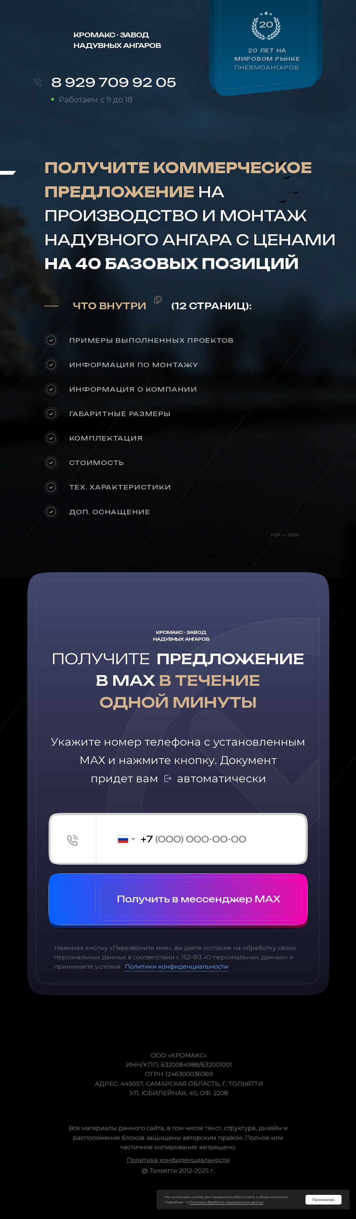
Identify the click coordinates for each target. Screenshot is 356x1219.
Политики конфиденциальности (176, 966)
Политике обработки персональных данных (226, 1202)
